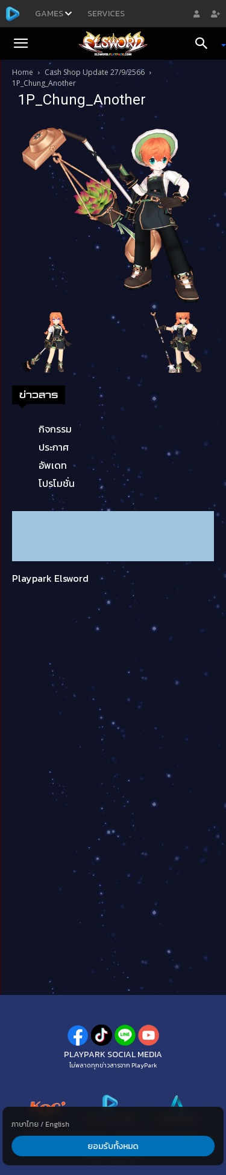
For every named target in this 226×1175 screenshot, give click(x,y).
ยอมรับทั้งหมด (113, 1146)
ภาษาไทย (25, 1124)
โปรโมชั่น (57, 483)
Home (22, 72)
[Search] (205, 43)
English (57, 1124)
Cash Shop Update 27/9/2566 (95, 72)
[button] (20, 43)
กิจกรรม (55, 429)
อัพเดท (53, 465)
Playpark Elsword (50, 578)
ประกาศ (54, 447)
